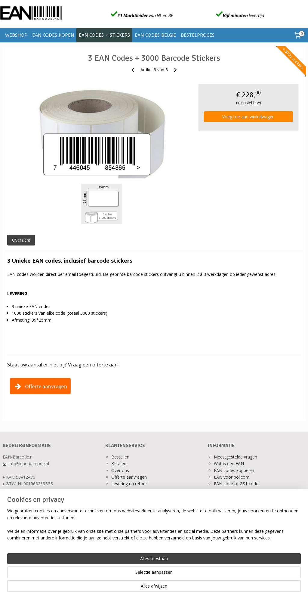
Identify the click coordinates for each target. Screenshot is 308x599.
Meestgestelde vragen (235, 457)
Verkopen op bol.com (234, 490)
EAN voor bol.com (231, 477)
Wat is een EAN (229, 463)
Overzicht (21, 240)
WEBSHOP (16, 35)
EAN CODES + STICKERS (104, 35)
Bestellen (120, 457)
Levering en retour (129, 483)
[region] (114, 575)
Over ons (120, 470)
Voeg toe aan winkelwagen (248, 116)
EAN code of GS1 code (236, 483)
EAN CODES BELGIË (155, 35)
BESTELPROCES (197, 35)
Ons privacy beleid (128, 490)
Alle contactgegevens (23, 497)
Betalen (118, 463)
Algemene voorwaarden (134, 497)
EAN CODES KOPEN (53, 35)
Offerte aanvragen (129, 477)
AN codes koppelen (235, 470)
